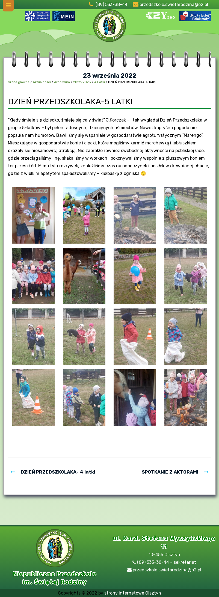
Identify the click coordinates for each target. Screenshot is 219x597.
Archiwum (62, 82)
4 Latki (99, 82)
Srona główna (18, 82)
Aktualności (42, 82)
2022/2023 (82, 82)
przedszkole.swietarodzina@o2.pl (174, 4)
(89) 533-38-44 (112, 4)
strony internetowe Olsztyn (132, 593)
